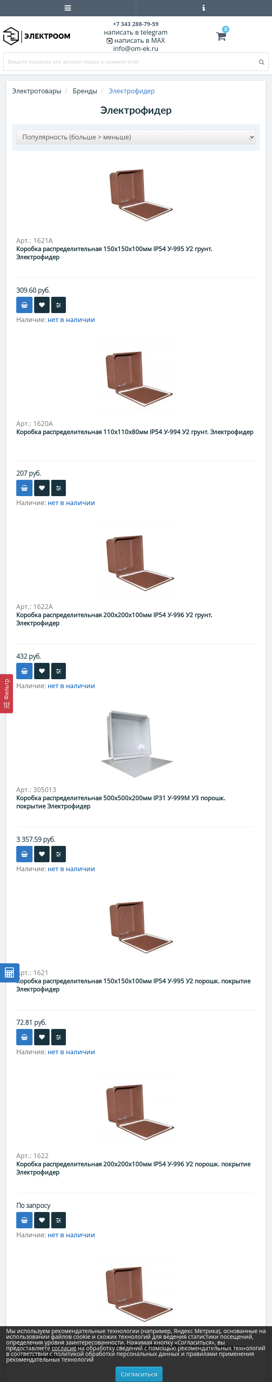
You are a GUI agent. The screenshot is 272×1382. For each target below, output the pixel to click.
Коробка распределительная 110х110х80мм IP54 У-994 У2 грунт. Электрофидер (134, 432)
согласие (64, 1348)
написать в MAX (140, 40)
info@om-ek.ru (136, 48)
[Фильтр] (6, 693)
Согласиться (139, 1374)
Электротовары (36, 90)
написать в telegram (136, 32)
